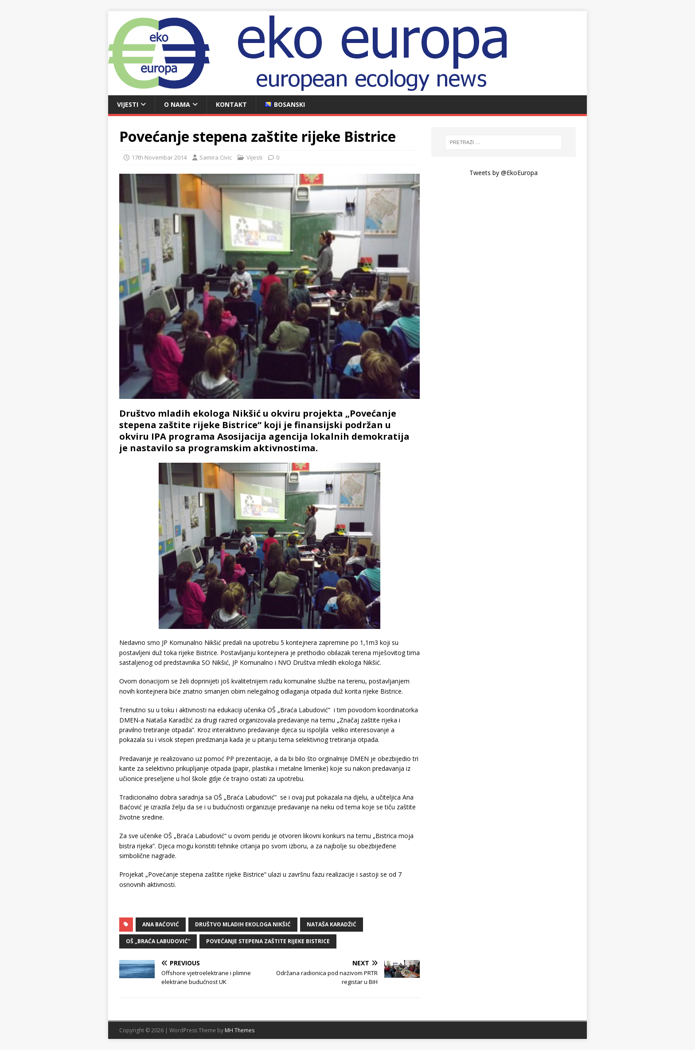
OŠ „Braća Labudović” (158, 941)
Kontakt (231, 104)
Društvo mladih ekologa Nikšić (243, 924)
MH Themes (239, 1030)
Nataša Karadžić (331, 924)
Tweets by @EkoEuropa (503, 172)
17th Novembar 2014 (159, 157)
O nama (177, 104)
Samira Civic (215, 157)
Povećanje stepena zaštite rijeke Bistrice (268, 941)
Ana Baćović (160, 924)
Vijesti (127, 104)
